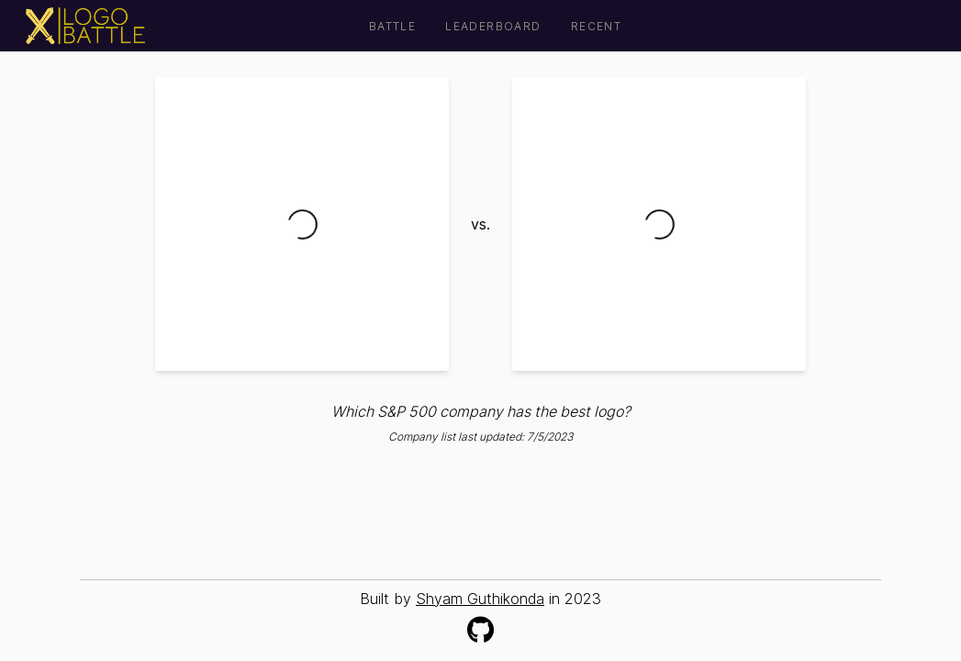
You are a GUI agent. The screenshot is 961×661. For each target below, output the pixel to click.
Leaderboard (493, 26)
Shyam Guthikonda (480, 598)
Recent (596, 26)
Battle (392, 26)
